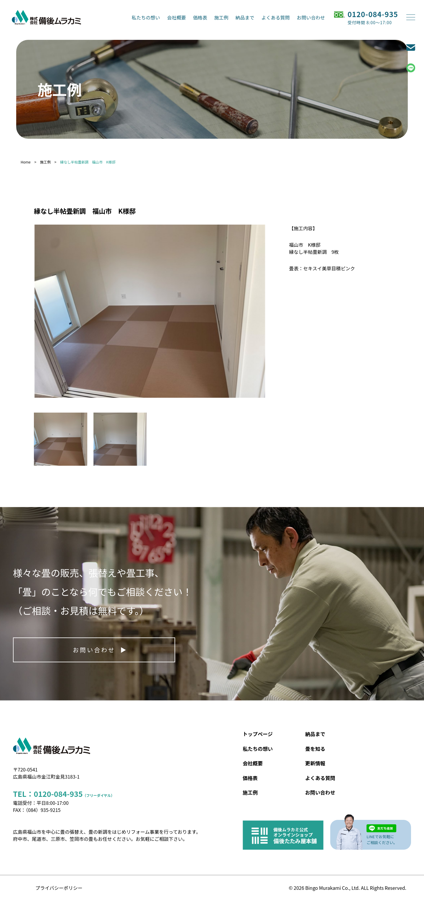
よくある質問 (276, 17)
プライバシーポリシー (59, 887)
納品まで (245, 17)
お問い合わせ (311, 17)
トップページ (258, 734)
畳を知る (315, 748)
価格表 (200, 17)
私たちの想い (146, 17)
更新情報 (315, 763)
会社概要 (176, 17)
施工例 (221, 17)
